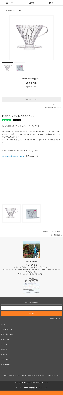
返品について (57, 104)
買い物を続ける (57, 235)
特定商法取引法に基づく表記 (36, 375)
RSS (18, 375)
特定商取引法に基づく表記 (53, 107)
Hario (20, 10)
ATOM (24, 375)
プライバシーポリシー (52, 375)
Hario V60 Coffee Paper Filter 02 (13, 156)
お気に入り (31, 87)
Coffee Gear (11, 10)
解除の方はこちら (56, 319)
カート (52, 3)
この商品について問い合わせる (52, 231)
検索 (31, 3)
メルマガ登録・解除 (10, 375)
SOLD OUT (31, 99)
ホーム (3, 10)
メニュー (10, 3)
